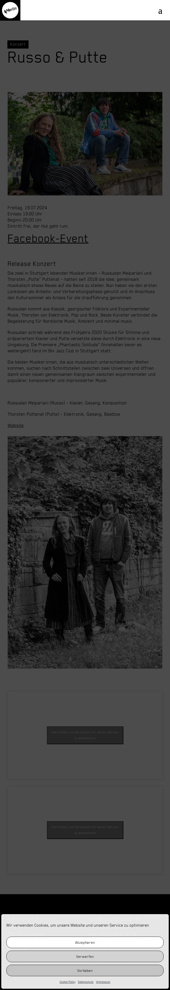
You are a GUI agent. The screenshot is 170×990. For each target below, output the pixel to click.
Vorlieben (85, 971)
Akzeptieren (85, 942)
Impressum (103, 981)
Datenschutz (86, 981)
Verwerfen (85, 956)
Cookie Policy (67, 981)
